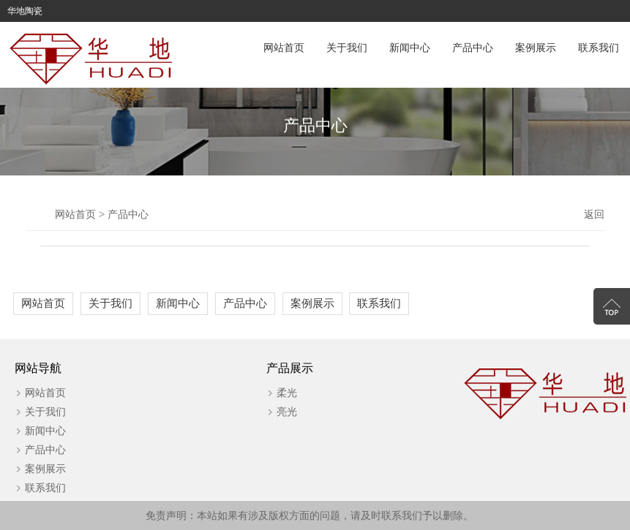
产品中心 (472, 47)
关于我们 (346, 47)
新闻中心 (409, 47)
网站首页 (283, 47)
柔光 (287, 392)
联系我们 (598, 47)
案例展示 (535, 47)
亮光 (287, 411)
